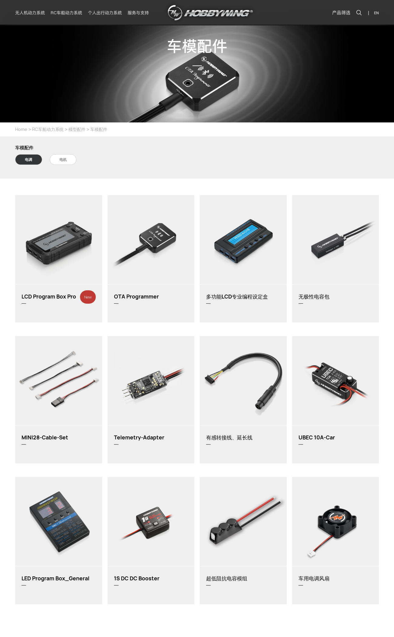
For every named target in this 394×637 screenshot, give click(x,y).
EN (376, 12)
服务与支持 (138, 12)
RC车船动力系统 (66, 12)
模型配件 (76, 129)
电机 (63, 159)
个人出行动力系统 (105, 12)
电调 (28, 159)
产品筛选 (341, 12)
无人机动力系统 (30, 12)
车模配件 (98, 129)
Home (21, 129)
